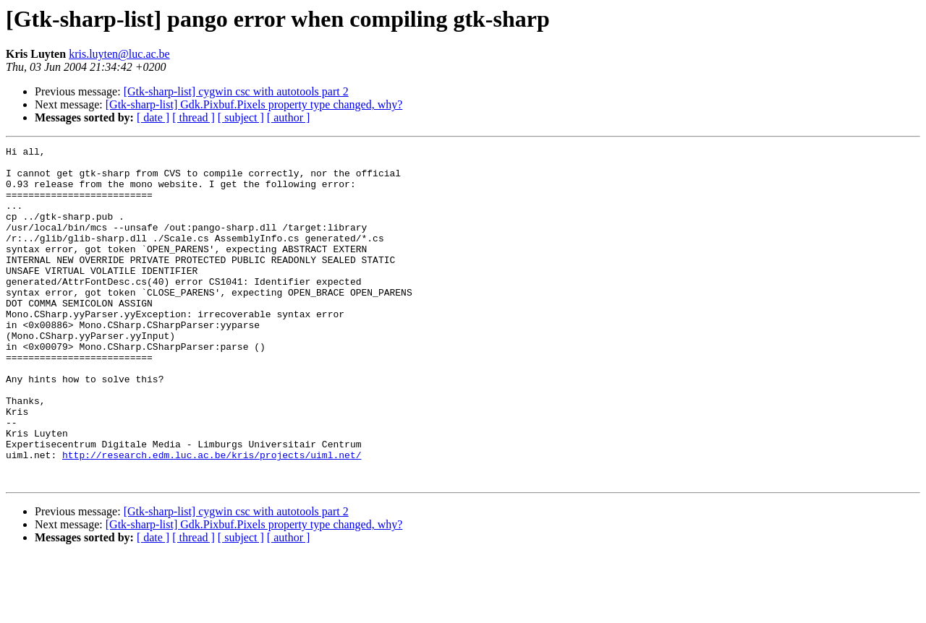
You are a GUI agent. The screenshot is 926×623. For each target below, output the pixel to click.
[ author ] (288, 117)
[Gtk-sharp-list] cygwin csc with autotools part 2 (236, 91)
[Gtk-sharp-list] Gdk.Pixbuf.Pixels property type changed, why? (254, 104)
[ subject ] (241, 117)
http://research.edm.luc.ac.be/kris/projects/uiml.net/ (211, 517)
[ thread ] (193, 117)
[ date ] (153, 117)
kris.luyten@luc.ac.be (119, 54)
